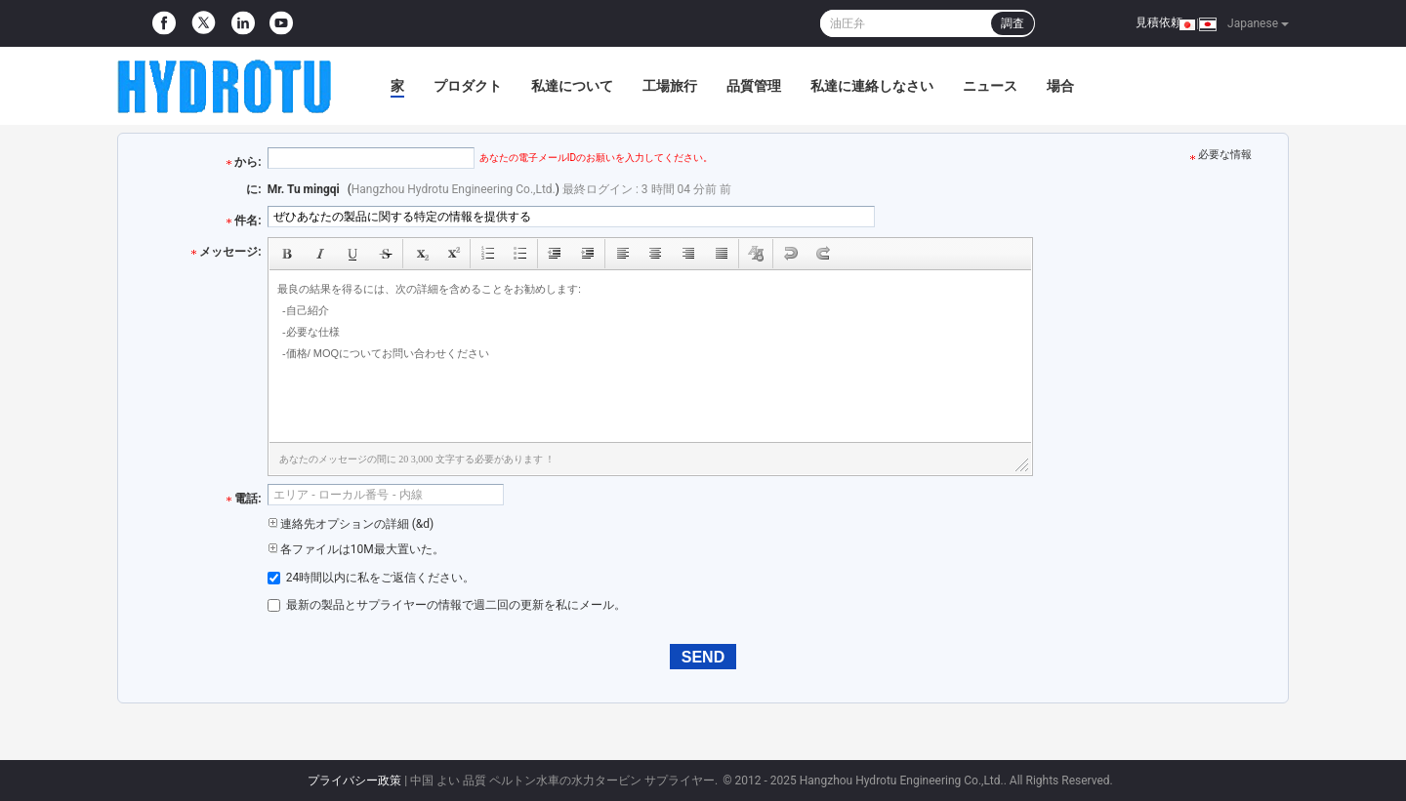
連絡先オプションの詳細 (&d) (351, 524)
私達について (572, 86)
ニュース (990, 86)
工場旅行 (669, 86)
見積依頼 (1159, 22)
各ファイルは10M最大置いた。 (356, 549)
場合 (1060, 86)
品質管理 (753, 86)
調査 (1012, 23)
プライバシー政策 (354, 780)
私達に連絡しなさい (871, 86)
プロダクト (468, 86)
